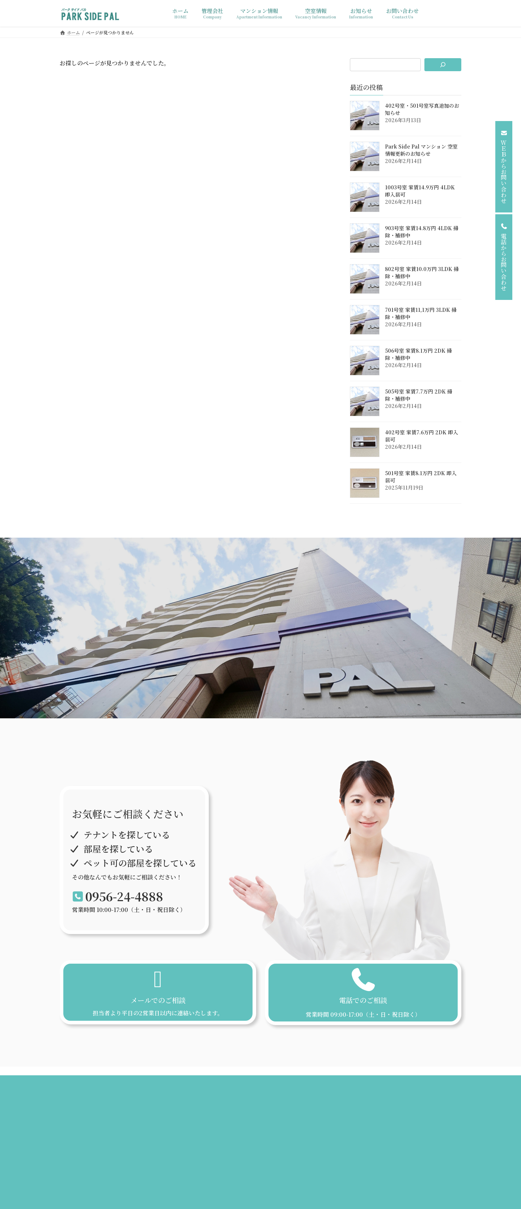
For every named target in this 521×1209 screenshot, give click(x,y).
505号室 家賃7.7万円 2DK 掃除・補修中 (418, 395)
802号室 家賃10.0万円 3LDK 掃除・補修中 (422, 272)
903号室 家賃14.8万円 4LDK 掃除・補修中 (421, 231)
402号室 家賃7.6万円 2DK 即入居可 (421, 436)
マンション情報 (209, 1086)
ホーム (141, 1086)
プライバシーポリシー (324, 1086)
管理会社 (170, 1086)
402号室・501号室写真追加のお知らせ (422, 109)
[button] (503, 166)
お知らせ (279, 1086)
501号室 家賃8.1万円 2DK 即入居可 (421, 476)
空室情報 (247, 1086)
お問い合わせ (373, 1086)
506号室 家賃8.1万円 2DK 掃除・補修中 (418, 354)
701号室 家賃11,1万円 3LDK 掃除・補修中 (421, 313)
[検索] (443, 64)
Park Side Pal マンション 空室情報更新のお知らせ (421, 150)
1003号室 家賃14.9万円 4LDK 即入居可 (420, 191)
